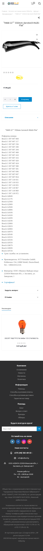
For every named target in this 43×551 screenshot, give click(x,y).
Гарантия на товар (21, 398)
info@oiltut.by (23, 458)
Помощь (21, 389)
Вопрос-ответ (21, 411)
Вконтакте (12, 441)
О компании (21, 370)
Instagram (24, 441)
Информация (21, 385)
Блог (21, 408)
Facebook (18, 441)
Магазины (21, 376)
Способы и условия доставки (21, 395)
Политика (21, 379)
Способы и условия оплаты (21, 392)
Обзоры (21, 417)
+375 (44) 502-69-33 (22, 453)
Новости (21, 373)
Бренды (21, 414)
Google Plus (29, 441)
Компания (21, 366)
